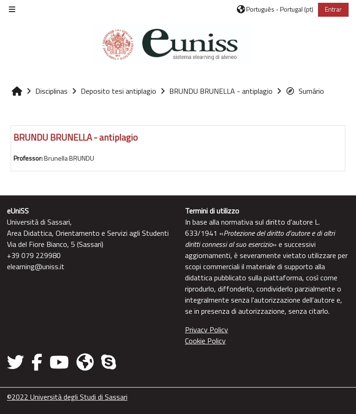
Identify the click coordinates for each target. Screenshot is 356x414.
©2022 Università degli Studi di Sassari (67, 396)
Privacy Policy (206, 329)
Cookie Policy (205, 340)
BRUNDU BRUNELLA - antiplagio (75, 137)
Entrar (333, 9)
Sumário (305, 91)
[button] (275, 9)
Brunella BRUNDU (69, 158)
